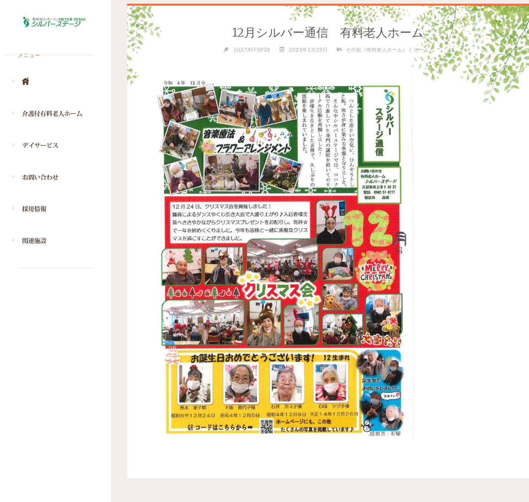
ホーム (421, 50)
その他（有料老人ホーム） (377, 50)
